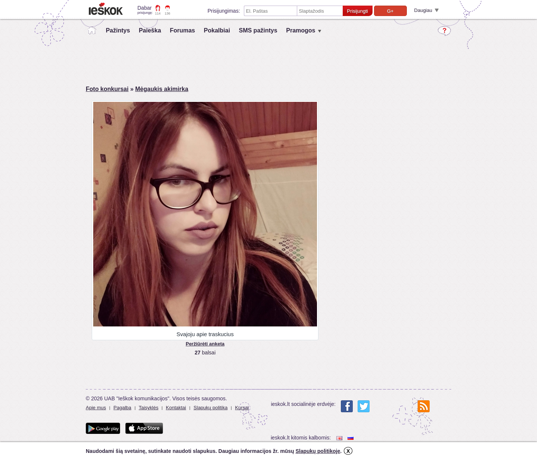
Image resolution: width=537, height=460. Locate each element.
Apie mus (96, 407)
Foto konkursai (107, 89)
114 (158, 13)
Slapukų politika (210, 407)
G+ (390, 11)
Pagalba (122, 407)
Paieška (150, 30)
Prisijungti (357, 11)
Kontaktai (176, 407)
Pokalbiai (217, 30)
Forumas (182, 30)
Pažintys (118, 30)
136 (167, 13)
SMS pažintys (258, 30)
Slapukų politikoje (317, 451)
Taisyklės (148, 407)
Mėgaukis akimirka (161, 89)
